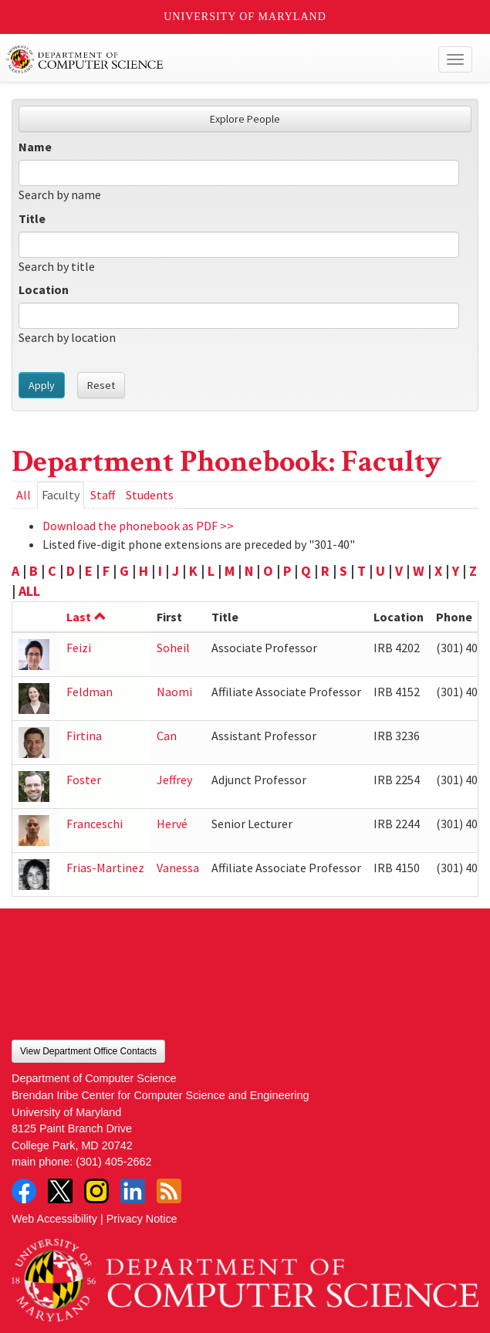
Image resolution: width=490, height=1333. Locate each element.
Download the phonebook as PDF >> (138, 525)
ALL (29, 591)
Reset (101, 385)
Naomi (174, 691)
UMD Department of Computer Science (197, 59)
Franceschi (94, 823)
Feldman (89, 691)
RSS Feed (169, 1191)
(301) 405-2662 (113, 1161)
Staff (102, 494)
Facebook (24, 1191)
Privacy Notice (141, 1219)
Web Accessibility (54, 1219)
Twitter (60, 1191)
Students (150, 494)
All (23, 494)
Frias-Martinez (105, 867)
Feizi (78, 647)
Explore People (245, 119)
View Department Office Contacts (88, 1051)
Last (86, 616)
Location (44, 289)
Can (167, 735)
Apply (42, 385)
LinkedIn (132, 1191)
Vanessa (178, 867)
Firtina (84, 735)
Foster (83, 779)
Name (35, 146)
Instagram (96, 1191)
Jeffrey (174, 779)
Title (32, 218)
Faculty (63, 497)
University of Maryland (245, 16)
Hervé (172, 823)
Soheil (173, 647)
